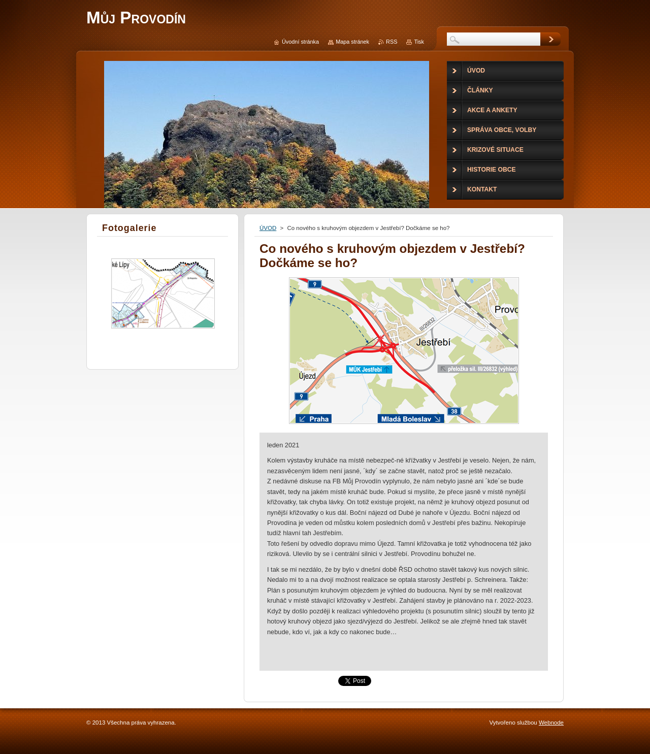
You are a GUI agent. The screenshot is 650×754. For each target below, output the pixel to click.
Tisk (419, 42)
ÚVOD (267, 228)
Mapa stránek (352, 42)
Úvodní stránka (300, 42)
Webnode (551, 722)
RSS (391, 42)
